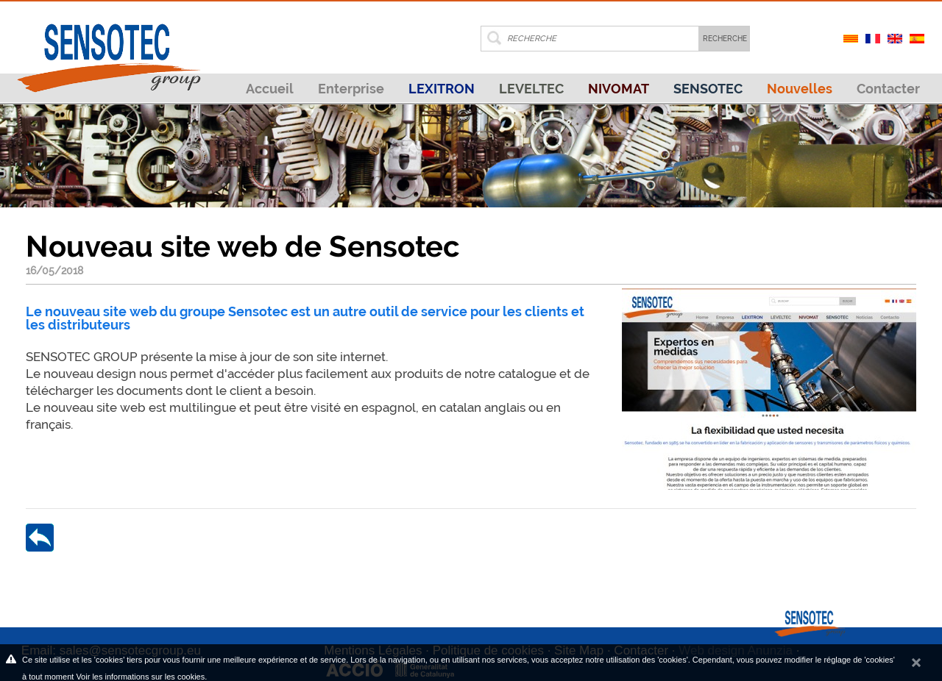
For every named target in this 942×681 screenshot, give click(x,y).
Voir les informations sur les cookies (140, 676)
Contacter (888, 88)
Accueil (270, 88)
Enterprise (351, 88)
